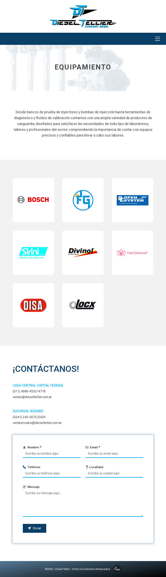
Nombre (32, 447)
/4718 (41, 391)
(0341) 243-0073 (25, 417)
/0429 (41, 417)
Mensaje (31, 487)
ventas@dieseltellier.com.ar (32, 397)
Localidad (94, 467)
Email (92, 447)
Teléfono (31, 467)
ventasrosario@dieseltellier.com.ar (37, 423)
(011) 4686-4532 (25, 391)
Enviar (34, 528)
